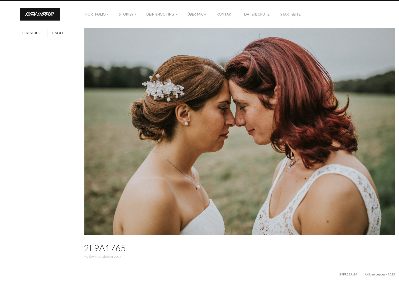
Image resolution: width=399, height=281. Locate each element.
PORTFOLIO (95, 14)
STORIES (126, 14)
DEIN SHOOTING (160, 14)
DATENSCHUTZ (257, 14)
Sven (93, 257)
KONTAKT (225, 14)
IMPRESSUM (348, 274)
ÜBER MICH (197, 14)
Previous (30, 33)
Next (57, 33)
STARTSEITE (290, 14)
